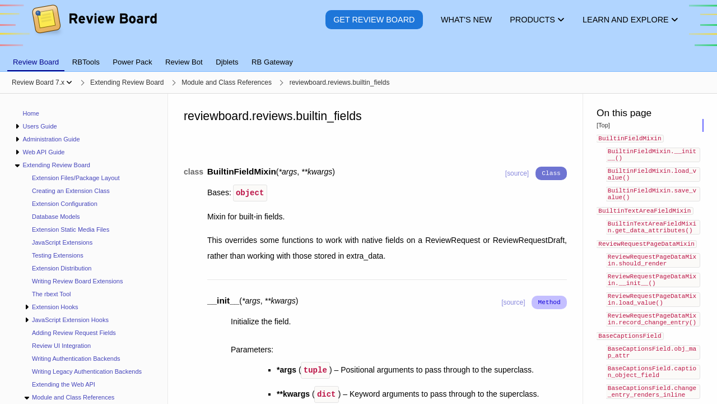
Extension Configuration (64, 203)
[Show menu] (69, 82)
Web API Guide (43, 152)
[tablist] (358, 55)
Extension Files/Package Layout (76, 178)
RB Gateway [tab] (272, 62)
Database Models (56, 216)
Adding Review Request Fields (74, 332)
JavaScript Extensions (62, 242)
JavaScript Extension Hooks (70, 319)
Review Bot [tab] (184, 62)
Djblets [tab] (227, 62)
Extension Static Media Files (70, 229)
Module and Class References (73, 397)
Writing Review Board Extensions (77, 281)
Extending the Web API (63, 384)
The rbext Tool (51, 294)
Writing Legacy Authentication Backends (87, 371)
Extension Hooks (55, 307)
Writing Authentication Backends (76, 358)
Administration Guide (51, 139)
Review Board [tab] (36, 62)
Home (31, 113)
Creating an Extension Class (71, 190)
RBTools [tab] (86, 62)
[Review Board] (94, 28)
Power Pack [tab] (132, 62)
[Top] (603, 125)
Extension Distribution (61, 268)
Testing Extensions (57, 255)
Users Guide (39, 126)
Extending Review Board (56, 165)
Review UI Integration (61, 345)
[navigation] (84, 249)
